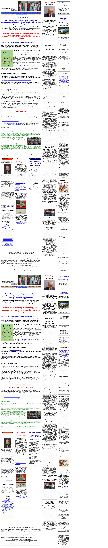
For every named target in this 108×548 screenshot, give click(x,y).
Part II (8, 83)
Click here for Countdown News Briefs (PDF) (10, 121)
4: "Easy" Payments (8, 228)
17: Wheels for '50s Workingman (7, 242)
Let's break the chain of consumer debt (64, 81)
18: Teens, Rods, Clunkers (8, 243)
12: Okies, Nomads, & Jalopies (8, 237)
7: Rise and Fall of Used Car (7, 231)
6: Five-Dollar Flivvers (7, 230)
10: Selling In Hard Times (8, 234)
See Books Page (9, 206)
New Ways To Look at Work (64, 76)
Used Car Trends (19, 185)
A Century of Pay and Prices (64, 19)
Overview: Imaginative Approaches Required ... (64, 78)
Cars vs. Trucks (19, 186)
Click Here (63, 212)
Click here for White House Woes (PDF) (9, 122)
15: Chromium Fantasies (8, 240)
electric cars (19, 179)
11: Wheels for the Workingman (8, 235)
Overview (8, 224)
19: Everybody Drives (8, 244)
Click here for (21, 223)
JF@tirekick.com (25, 269)
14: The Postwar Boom (7, 239)
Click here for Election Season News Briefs (12, 123)
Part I (24, 82)
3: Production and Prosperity (7, 227)
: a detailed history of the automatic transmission (16, 80)
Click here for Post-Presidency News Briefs (15, 124)
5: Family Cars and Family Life (8, 229)
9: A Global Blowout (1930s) (7, 233)
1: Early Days (7, 225)
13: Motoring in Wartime (8, 238)
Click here (53, 255)
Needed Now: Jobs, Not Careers (64, 83)
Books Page (7, 47)
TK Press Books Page (25, 65)
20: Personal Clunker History (7, 245)
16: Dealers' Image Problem (7, 241)
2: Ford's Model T (7, 226)
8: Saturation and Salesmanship (7, 232)
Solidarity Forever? (64, 79)
